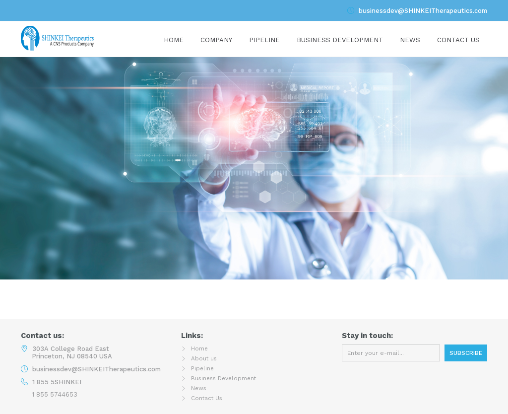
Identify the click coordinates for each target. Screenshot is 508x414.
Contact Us (458, 40)
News (410, 40)
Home (174, 40)
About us (205, 358)
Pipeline (264, 40)
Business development (340, 40)
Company (216, 40)
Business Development (228, 378)
